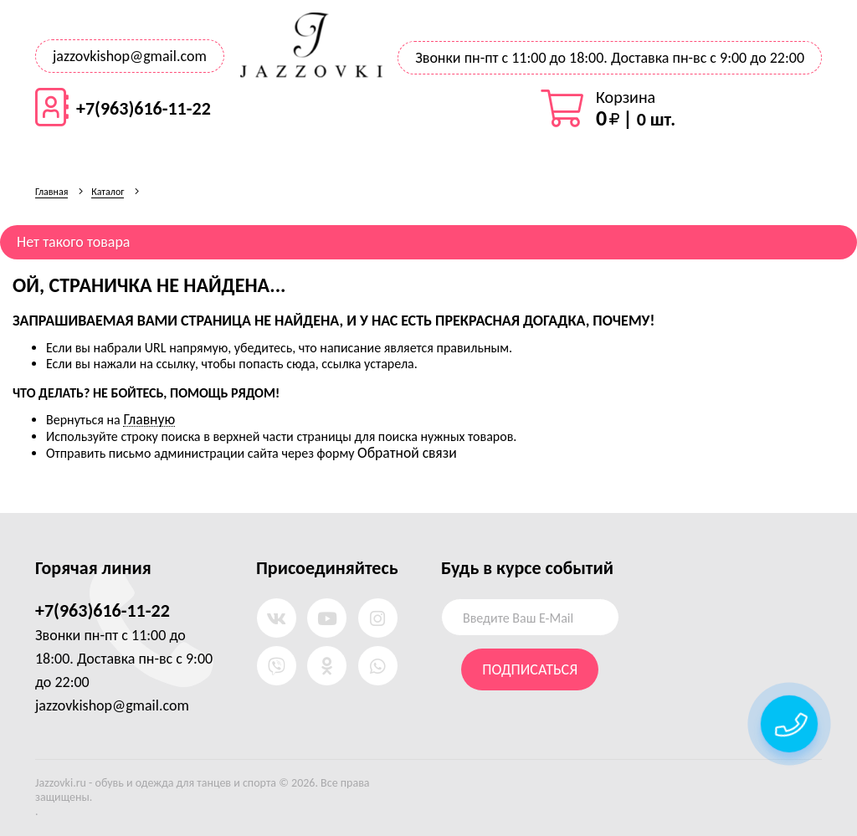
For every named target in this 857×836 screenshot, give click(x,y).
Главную (149, 419)
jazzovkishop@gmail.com (130, 56)
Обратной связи (407, 453)
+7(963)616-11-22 (143, 109)
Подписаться (529, 669)
